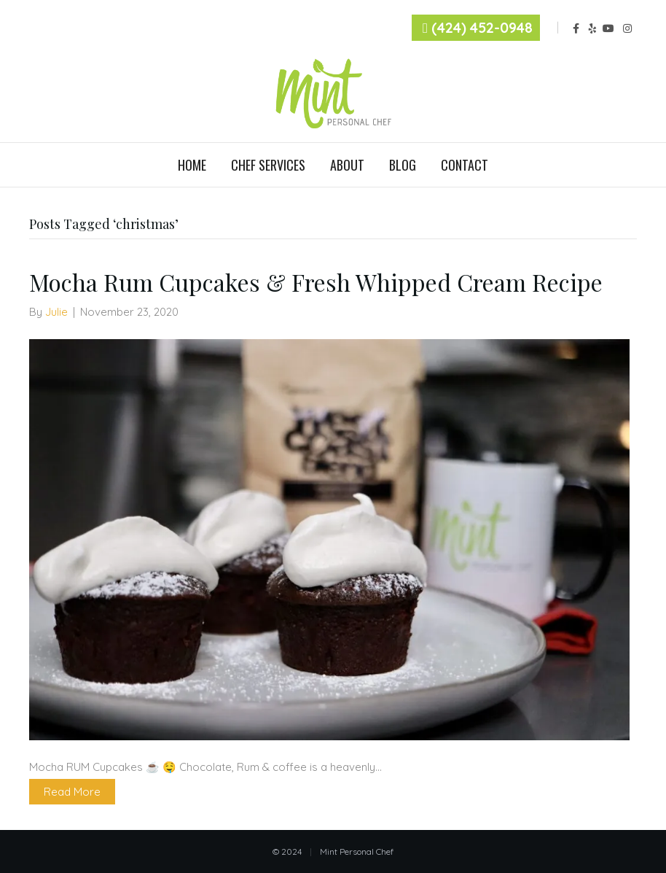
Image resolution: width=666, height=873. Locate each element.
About (347, 164)
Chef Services (268, 164)
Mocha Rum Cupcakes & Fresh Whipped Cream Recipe (316, 282)
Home (192, 164)
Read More (72, 792)
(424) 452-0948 (482, 27)
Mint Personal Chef (356, 851)
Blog (402, 164)
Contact (464, 164)
